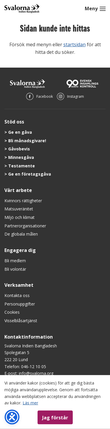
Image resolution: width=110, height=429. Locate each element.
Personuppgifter (19, 304)
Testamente (21, 166)
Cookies (12, 312)
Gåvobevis (19, 149)
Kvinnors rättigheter (23, 200)
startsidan (74, 44)
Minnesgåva (21, 157)
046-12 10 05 (33, 366)
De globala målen (21, 234)
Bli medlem (15, 260)
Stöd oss (14, 122)
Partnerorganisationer (25, 226)
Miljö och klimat (19, 217)
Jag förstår (55, 417)
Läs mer (30, 403)
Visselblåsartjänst (20, 320)
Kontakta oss (17, 295)
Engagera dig (20, 250)
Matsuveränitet (18, 209)
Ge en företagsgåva (29, 174)
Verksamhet (18, 285)
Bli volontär (15, 269)
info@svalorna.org (36, 373)
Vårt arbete (18, 190)
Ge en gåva (20, 132)
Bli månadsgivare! (27, 140)
